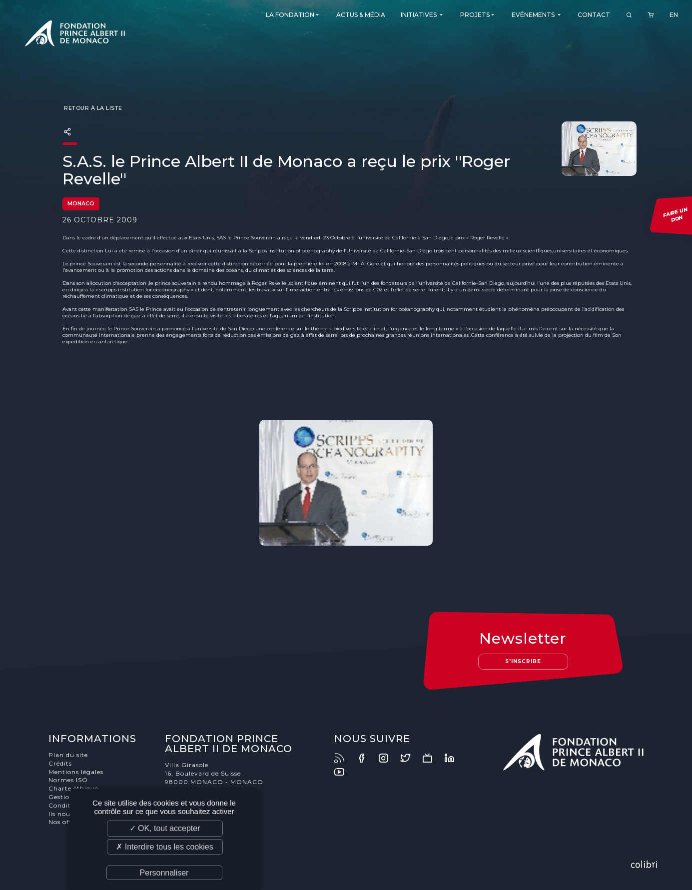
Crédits (60, 763)
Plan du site (68, 755)
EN (674, 14)
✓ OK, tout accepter (164, 828)
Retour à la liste (92, 107)
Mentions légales (75, 772)
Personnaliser (164, 873)
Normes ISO (68, 780)
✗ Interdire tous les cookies (164, 847)
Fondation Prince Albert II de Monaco (75, 35)
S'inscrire (523, 661)
